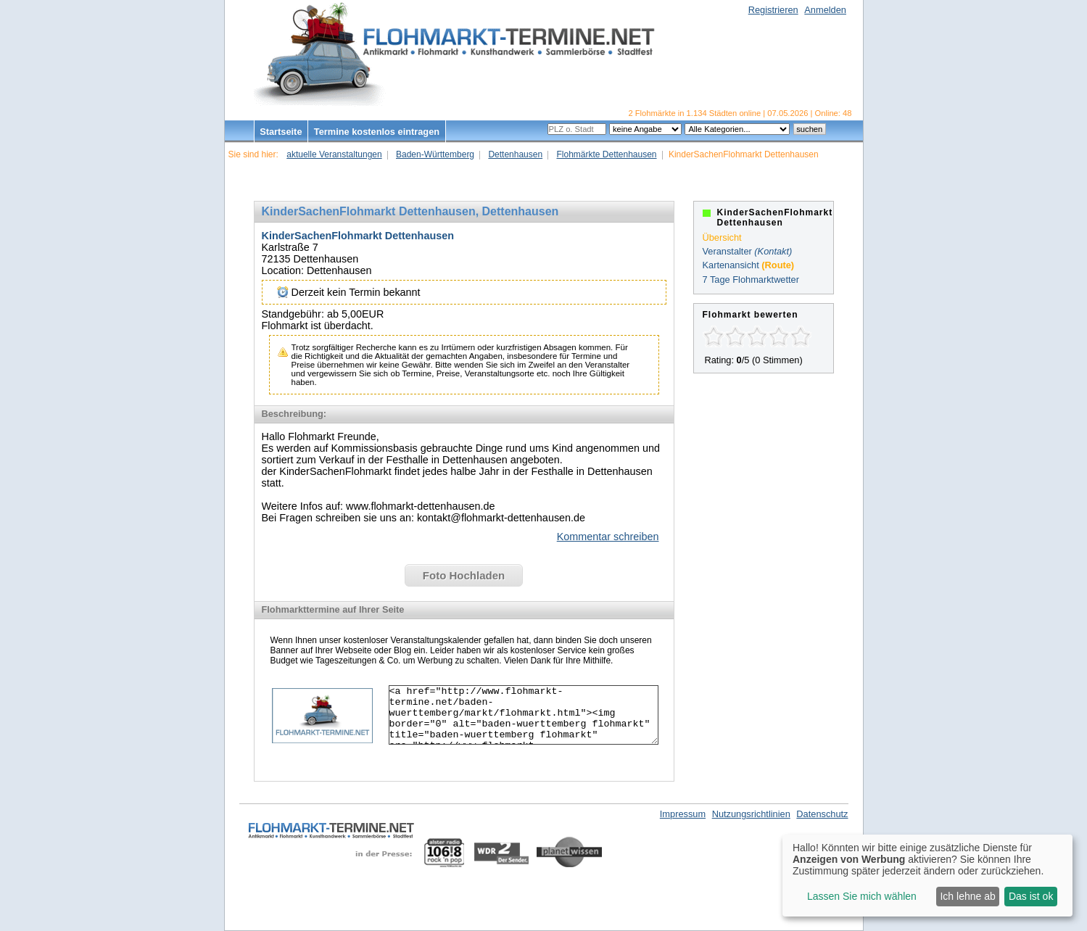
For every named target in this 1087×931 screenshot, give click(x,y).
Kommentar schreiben (608, 536)
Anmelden (825, 9)
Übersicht (722, 237)
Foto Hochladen (464, 575)
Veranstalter (727, 251)
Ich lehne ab (967, 896)
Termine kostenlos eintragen (376, 131)
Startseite (281, 131)
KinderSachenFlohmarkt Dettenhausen (358, 235)
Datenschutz (822, 813)
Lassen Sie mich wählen (862, 896)
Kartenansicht (731, 265)
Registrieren (773, 9)
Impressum (683, 813)
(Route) (777, 265)
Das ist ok (1031, 896)
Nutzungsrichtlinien (751, 813)
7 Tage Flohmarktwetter (751, 279)
